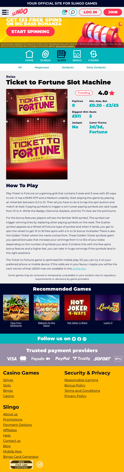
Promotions (12, 419)
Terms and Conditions (82, 391)
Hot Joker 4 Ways (77, 322)
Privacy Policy (75, 396)
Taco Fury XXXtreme (16, 324)
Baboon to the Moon (46, 324)
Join (113, 12)
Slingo (45, 60)
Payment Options (17, 425)
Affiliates (10, 430)
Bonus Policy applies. (65, 46)
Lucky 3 (108, 322)
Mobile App (12, 451)
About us (10, 414)
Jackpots (68, 67)
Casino (93, 60)
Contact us (12, 441)
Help (7, 435)
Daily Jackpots (96, 67)
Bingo (77, 60)
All (20, 67)
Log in (90, 12)
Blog (7, 446)
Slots (61, 60)
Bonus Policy (74, 385)
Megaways (42, 67)
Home (29, 60)
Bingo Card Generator (21, 457)
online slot (79, 268)
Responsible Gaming (81, 380)
